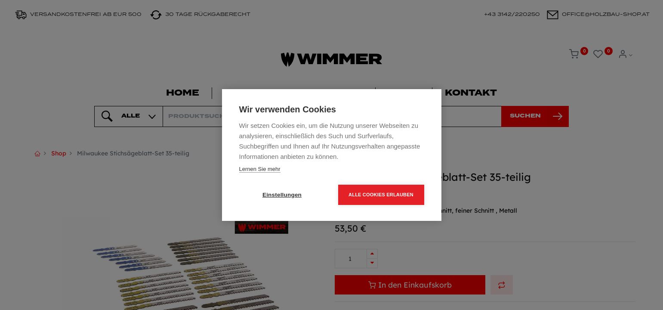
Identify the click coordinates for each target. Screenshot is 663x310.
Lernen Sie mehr (260, 169)
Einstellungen (282, 195)
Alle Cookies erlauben (380, 194)
